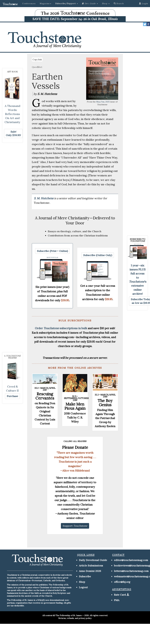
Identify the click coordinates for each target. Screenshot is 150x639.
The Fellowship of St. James (68, 615)
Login (143, 3)
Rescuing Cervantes (44, 396)
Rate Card (120, 594)
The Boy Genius (105, 402)
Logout (83, 587)
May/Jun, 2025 (103, 101)
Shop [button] (106, 3)
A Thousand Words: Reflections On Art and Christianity (12, 114)
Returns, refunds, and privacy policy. (75, 618)
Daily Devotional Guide (93, 560)
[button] (66, 3)
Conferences (29, 3)
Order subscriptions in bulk (61, 328)
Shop (82, 581)
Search (119, 3)
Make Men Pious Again (74, 406)
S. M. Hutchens (44, 198)
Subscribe (85, 576)
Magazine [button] (45, 3)
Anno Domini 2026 (90, 571)
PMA (116, 600)
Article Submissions (91, 565)
